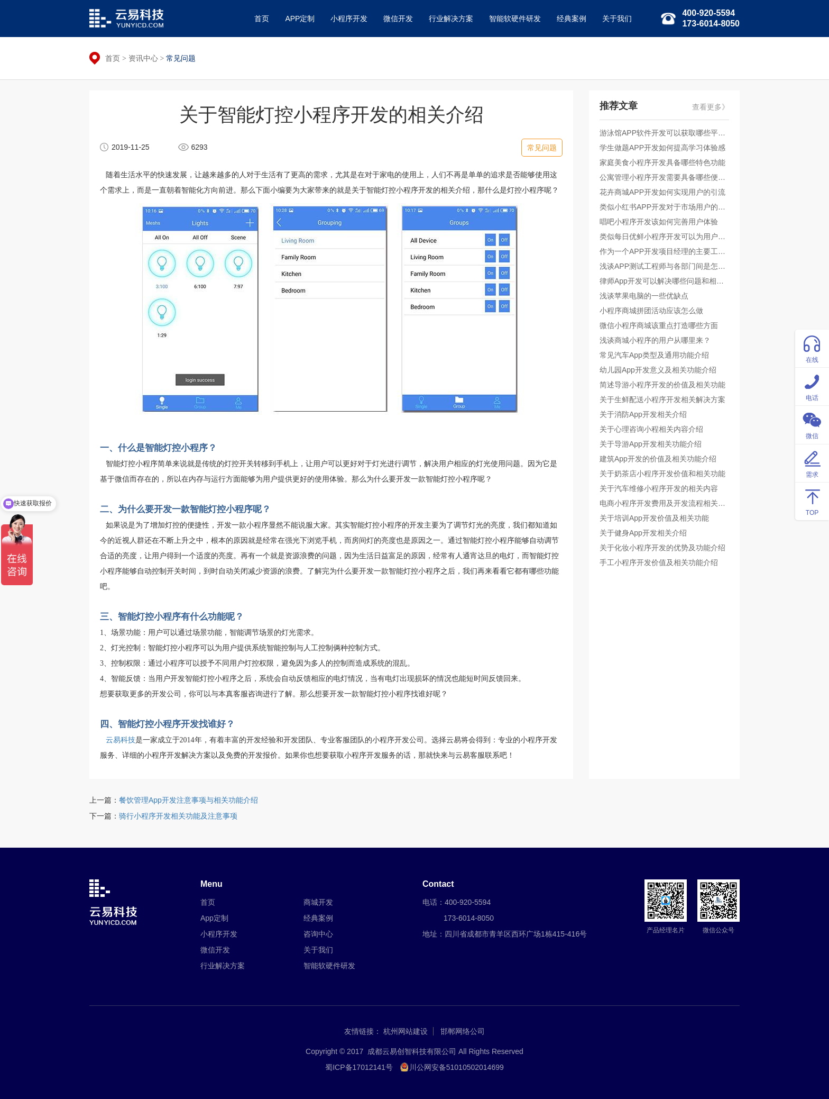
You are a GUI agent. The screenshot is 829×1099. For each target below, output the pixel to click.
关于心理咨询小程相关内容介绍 (651, 429)
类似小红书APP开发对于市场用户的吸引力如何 (664, 207)
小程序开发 (348, 18)
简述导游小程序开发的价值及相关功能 (662, 384)
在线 (812, 348)
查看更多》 (710, 107)
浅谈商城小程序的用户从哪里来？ (655, 340)
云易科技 (120, 740)
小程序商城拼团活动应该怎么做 (651, 310)
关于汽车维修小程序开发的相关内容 (659, 488)
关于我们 (617, 18)
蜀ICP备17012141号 (359, 1067)
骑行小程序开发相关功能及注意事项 (178, 816)
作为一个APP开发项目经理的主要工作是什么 (664, 251)
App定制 (214, 918)
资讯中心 (143, 58)
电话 (812, 386)
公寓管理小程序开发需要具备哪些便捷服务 (664, 177)
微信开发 (398, 18)
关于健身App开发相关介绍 (643, 533)
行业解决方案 (451, 18)
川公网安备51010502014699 (456, 1067)
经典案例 (571, 18)
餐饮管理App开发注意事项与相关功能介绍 (188, 800)
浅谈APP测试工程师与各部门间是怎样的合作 (664, 266)
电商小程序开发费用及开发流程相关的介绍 (664, 503)
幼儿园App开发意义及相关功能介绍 (658, 370)
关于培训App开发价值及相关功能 (654, 518)
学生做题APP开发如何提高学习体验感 (662, 147)
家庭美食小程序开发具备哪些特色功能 (662, 162)
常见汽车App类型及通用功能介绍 (654, 355)
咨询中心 (318, 934)
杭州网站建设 (405, 1031)
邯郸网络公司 (462, 1031)
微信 (812, 424)
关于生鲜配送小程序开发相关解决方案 (662, 399)
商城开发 (318, 902)
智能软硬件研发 (515, 18)
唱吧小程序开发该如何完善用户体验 (659, 221)
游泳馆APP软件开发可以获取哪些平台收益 (664, 133)
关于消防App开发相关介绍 (643, 414)
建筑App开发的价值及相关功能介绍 (658, 459)
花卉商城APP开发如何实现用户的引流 (662, 192)
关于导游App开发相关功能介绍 (651, 444)
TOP (812, 500)
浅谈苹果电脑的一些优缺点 (644, 296)
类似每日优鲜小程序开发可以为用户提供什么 (664, 236)
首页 (261, 18)
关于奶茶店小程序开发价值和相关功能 (662, 473)
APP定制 (300, 18)
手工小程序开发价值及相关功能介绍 (659, 562)
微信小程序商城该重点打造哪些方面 (659, 325)
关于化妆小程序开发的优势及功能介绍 (662, 547)
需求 (812, 462)
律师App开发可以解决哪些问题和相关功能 (664, 281)
